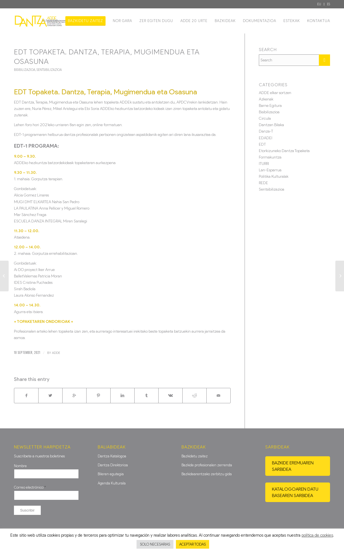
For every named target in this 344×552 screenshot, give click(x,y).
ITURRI (264, 163)
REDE (263, 183)
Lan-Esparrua (270, 170)
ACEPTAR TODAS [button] (192, 544)
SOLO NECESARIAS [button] (155, 544)
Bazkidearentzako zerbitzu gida (206, 474)
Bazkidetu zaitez (194, 456)
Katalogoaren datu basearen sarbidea (295, 492)
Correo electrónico (30, 487)
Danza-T (266, 131)
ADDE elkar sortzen (275, 92)
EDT (262, 144)
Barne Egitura (270, 105)
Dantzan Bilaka (271, 125)
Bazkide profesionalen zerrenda (206, 465)
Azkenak (266, 99)
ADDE (56, 353)
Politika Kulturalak (273, 176)
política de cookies (317, 535)
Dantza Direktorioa (113, 465)
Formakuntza (270, 157)
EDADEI (265, 138)
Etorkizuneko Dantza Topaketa (284, 150)
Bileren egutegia (111, 474)
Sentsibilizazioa (49, 70)
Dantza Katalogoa (112, 456)
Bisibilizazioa (24, 70)
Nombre (20, 466)
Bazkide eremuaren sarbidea (293, 466)
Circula (265, 118)
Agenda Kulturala (112, 483)
